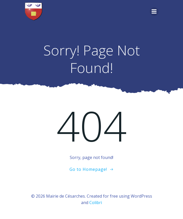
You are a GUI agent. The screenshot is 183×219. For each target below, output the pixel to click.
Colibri (95, 202)
